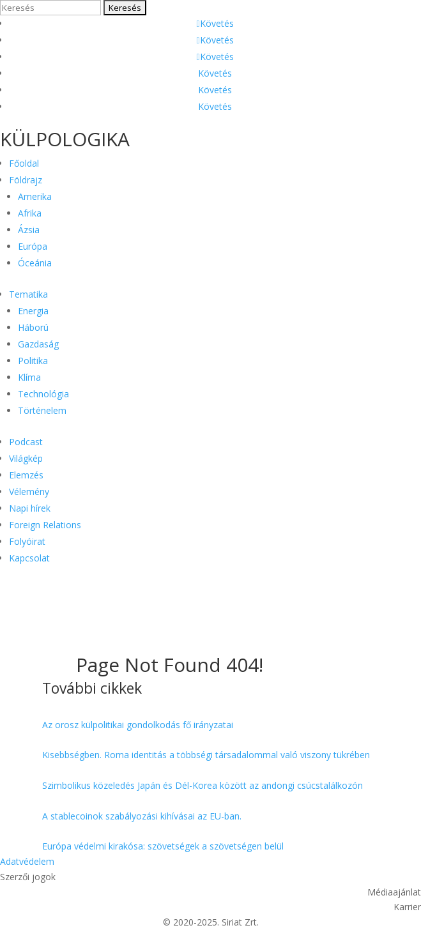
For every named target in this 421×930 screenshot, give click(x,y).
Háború (33, 327)
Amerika (35, 196)
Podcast (26, 442)
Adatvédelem (27, 861)
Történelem (42, 410)
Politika (33, 360)
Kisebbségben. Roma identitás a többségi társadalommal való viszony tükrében (206, 755)
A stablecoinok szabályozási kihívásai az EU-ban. (141, 816)
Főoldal (24, 163)
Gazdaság (38, 344)
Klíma (29, 377)
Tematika (28, 294)
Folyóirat (27, 541)
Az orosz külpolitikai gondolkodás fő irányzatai (137, 725)
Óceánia (35, 263)
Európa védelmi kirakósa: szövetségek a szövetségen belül (163, 846)
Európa (32, 246)
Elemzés (26, 475)
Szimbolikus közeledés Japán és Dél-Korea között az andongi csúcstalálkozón (202, 785)
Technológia (43, 394)
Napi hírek (29, 508)
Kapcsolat (29, 558)
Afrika (30, 213)
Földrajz (25, 180)
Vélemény (29, 491)
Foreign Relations (45, 525)
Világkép (26, 458)
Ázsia (29, 230)
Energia (33, 311)
